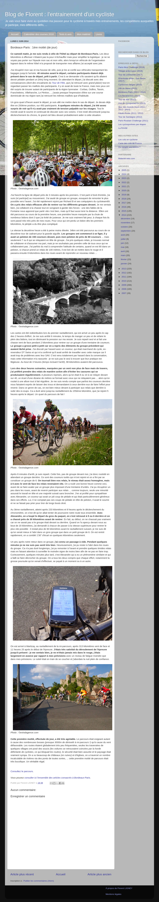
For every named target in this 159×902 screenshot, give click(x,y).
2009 (124, 285)
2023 (124, 178)
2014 (124, 215)
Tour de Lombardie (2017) (130, 75)
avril (123, 251)
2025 (124, 170)
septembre (126, 231)
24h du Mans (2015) (127, 88)
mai (123, 247)
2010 (124, 281)
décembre (126, 218)
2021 (124, 186)
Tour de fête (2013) (127, 99)
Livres (99, 34)
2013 (124, 269)
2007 (124, 293)
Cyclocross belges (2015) (130, 84)
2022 (124, 182)
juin (123, 243)
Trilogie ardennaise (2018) (130, 71)
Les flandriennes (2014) (129, 96)
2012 (124, 273)
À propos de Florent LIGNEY (119, 888)
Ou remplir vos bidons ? (129, 147)
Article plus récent (22, 874)
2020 (124, 190)
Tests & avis (65, 34)
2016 (124, 207)
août (123, 235)
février (124, 259)
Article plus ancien (99, 874)
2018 (124, 199)
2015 (124, 211)
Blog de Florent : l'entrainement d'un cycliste (59, 14)
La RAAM (122, 128)
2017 (124, 203)
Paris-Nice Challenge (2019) (131, 67)
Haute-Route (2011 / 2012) (130, 113)
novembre (126, 222)
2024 (124, 174)
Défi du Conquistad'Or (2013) (131, 103)
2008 (124, 289)
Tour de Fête (58, 83)
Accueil (14, 34)
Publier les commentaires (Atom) (38, 881)
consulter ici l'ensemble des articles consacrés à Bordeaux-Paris (57, 777)
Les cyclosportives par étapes (132, 124)
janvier (124, 263)
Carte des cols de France (130, 143)
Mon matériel (83, 34)
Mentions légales (113, 894)
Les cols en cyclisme (128, 139)
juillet (123, 239)
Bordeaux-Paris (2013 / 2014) (132, 92)
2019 (124, 194)
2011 (124, 277)
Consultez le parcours (22, 771)
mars (123, 255)
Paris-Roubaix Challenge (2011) (133, 120)
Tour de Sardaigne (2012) (130, 117)
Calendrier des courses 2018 (39, 34)
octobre (124, 227)
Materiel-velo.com (126, 158)
